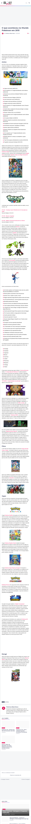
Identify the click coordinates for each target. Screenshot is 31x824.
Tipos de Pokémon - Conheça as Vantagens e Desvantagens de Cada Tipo (19, 818)
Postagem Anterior (5, 779)
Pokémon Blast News (12, 707)
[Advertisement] (15, 15)
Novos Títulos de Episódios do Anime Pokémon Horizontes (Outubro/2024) (7, 746)
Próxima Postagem (26, 779)
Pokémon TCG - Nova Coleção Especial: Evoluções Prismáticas (21, 731)
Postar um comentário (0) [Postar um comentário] (15, 775)
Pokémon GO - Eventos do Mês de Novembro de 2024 (8, 730)
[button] (1, 3)
